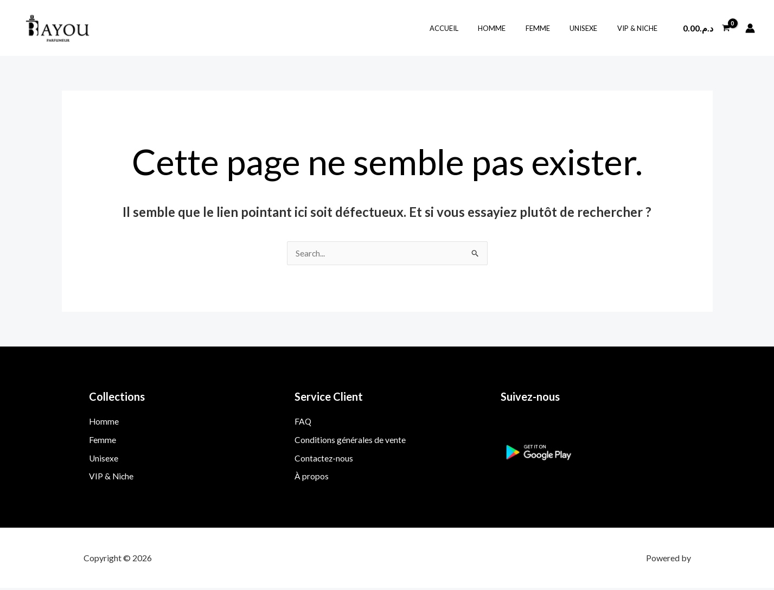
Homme (512, 28)
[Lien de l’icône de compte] (750, 28)
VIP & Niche (640, 28)
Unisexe (592, 28)
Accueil (469, 28)
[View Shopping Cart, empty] (706, 28)
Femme (552, 28)
